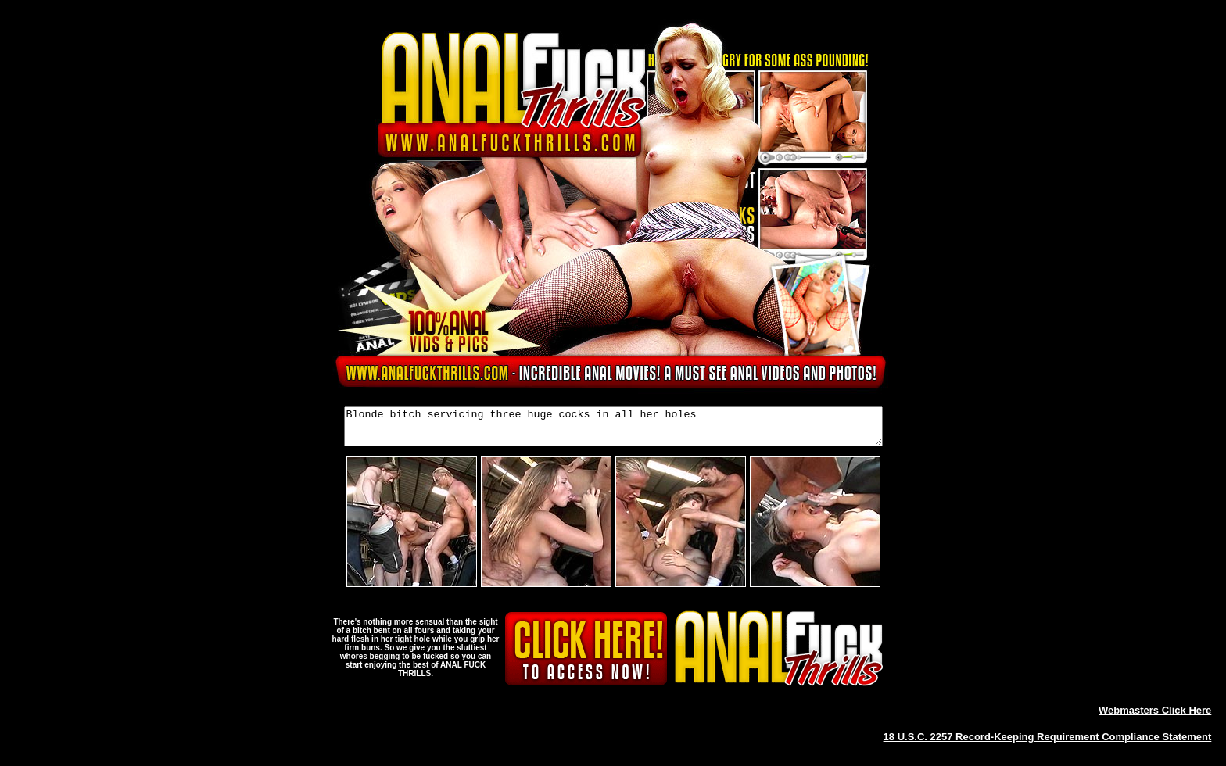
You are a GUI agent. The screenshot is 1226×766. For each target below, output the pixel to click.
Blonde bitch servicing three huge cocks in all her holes (613, 429)
